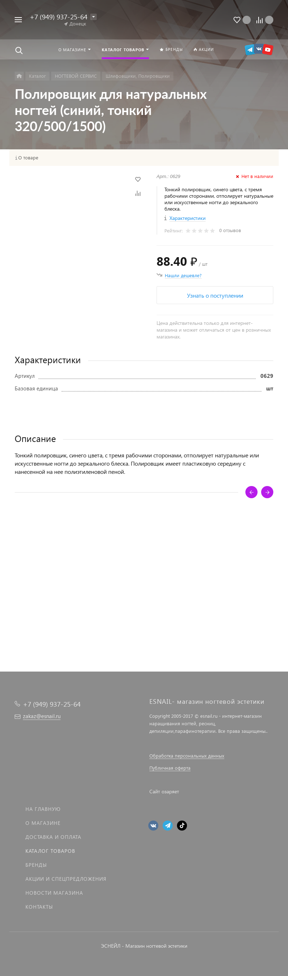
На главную (43, 809)
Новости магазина (54, 892)
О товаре (28, 157)
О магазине (43, 822)
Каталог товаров (50, 850)
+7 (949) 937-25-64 (58, 16)
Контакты (39, 906)
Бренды (36, 864)
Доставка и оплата (53, 836)
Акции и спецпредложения (65, 878)
